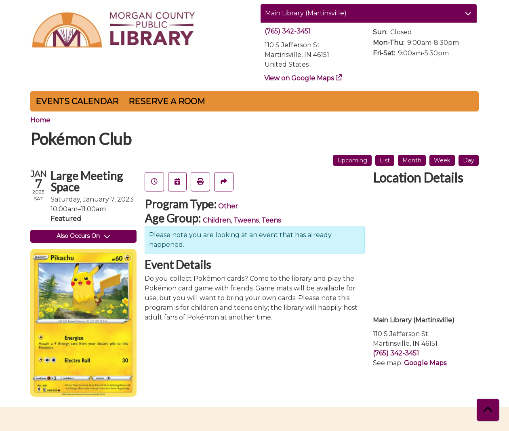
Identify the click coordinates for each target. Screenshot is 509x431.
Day (468, 160)
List (385, 160)
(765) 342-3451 (288, 31)
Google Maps (425, 363)
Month (411, 160)
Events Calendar (77, 101)
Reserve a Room (166, 101)
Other (228, 206)
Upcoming (352, 160)
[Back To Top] (488, 410)
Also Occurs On (83, 236)
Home (40, 120)
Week (442, 160)
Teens (271, 220)
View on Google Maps (299, 78)
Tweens (246, 220)
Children (217, 220)
